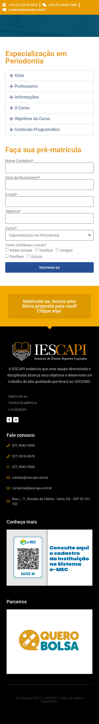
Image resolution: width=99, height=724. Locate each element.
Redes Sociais (21, 250)
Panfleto (17, 257)
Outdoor (46, 250)
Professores (26, 86)
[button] (49, 75)
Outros (36, 257)
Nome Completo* (19, 161)
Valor (20, 75)
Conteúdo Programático (37, 129)
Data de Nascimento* (22, 177)
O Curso (22, 107)
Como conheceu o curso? (25, 245)
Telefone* (13, 211)
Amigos (66, 250)
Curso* (11, 228)
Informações (27, 97)
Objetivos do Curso (32, 118)
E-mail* (11, 194)
